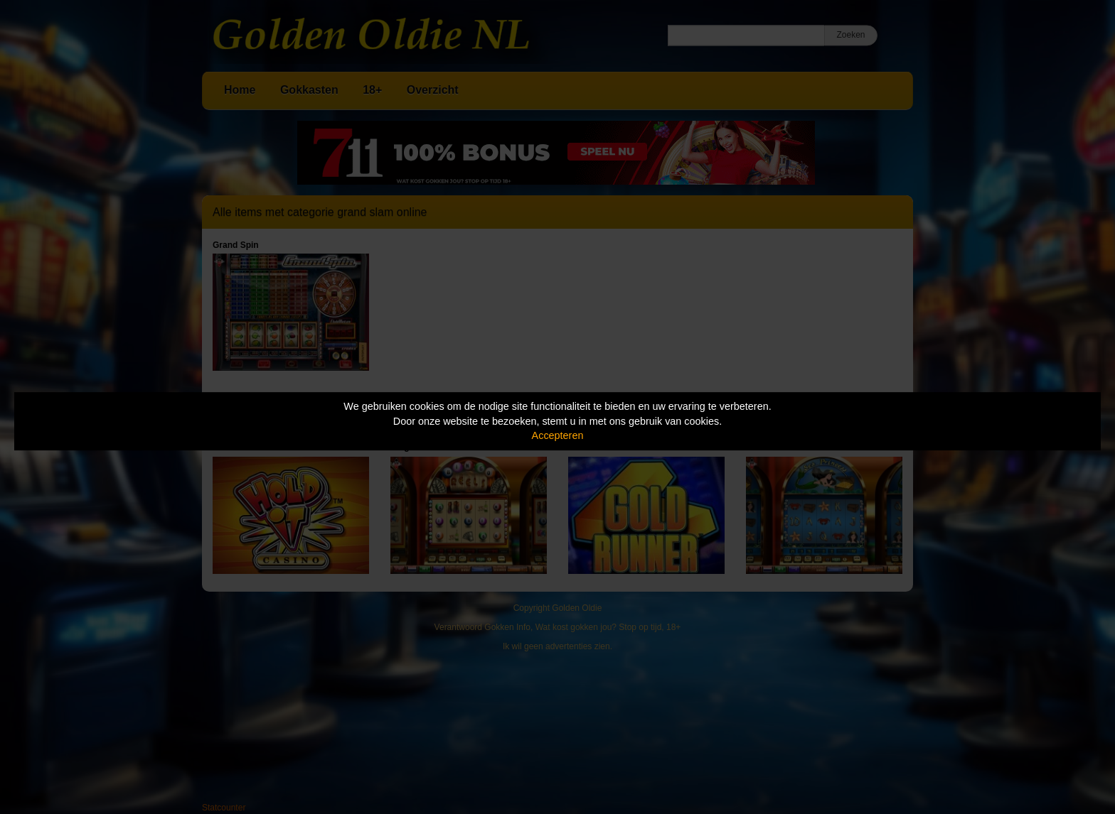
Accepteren (558, 435)
